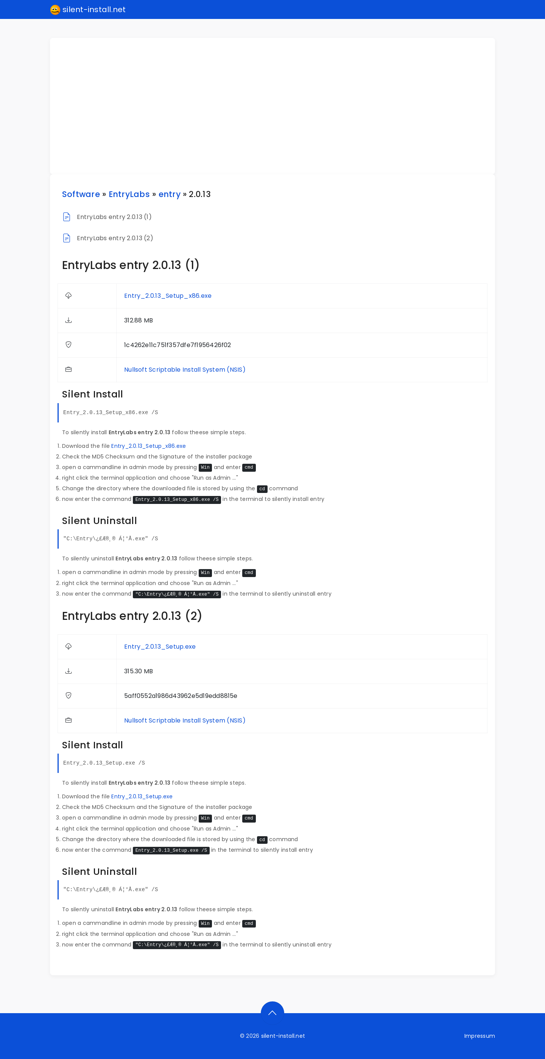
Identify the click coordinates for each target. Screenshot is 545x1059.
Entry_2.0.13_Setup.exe (160, 646)
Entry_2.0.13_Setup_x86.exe (168, 295)
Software (81, 194)
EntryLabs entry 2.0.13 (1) (114, 217)
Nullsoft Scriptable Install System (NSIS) (185, 369)
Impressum (479, 1036)
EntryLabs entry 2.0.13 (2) (115, 238)
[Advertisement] (277, 106)
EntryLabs (129, 194)
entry (170, 194)
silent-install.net (88, 10)
